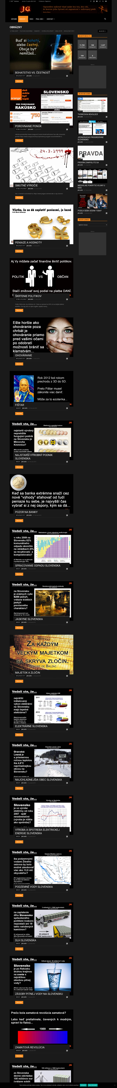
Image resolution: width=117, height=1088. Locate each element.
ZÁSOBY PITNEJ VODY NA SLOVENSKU (39, 993)
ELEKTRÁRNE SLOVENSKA (31, 726)
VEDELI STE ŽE (58, 31)
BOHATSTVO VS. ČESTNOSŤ (32, 72)
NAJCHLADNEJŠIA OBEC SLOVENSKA (38, 779)
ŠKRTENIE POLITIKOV (28, 296)
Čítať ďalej (19, 81)
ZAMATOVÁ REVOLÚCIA (30, 1047)
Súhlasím (83, 1085)
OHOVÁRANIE (23, 355)
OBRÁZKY (23, 19)
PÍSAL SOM (40, 19)
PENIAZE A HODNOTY (28, 242)
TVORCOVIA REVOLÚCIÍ (88, 114)
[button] (105, 19)
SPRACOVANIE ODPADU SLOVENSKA (37, 565)
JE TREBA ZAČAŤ (14, 31)
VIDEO (31, 19)
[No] (115, 1085)
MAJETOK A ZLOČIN (27, 672)
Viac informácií (93, 1085)
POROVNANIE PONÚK (28, 126)
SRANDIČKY (37, 31)
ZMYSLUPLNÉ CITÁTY (69, 31)
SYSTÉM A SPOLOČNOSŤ (47, 31)
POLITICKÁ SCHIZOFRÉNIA (26, 31)
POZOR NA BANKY (26, 512)
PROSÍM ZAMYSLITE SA (88, 162)
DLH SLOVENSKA (25, 940)
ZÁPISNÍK (14, 19)
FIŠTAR (19, 405)
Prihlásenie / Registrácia (45, 1)
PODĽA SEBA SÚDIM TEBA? (90, 211)
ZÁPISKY (80, 111)
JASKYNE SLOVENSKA (29, 619)
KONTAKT (51, 19)
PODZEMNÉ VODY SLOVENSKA (34, 886)
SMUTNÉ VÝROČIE (26, 185)
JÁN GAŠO (29, 75)
